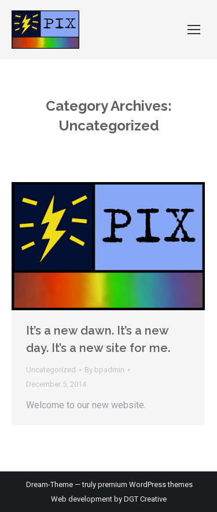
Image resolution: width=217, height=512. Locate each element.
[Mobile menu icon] (193, 29)
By (104, 369)
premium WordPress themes (145, 484)
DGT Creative (145, 499)
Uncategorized (51, 369)
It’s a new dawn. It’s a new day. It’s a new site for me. (98, 339)
